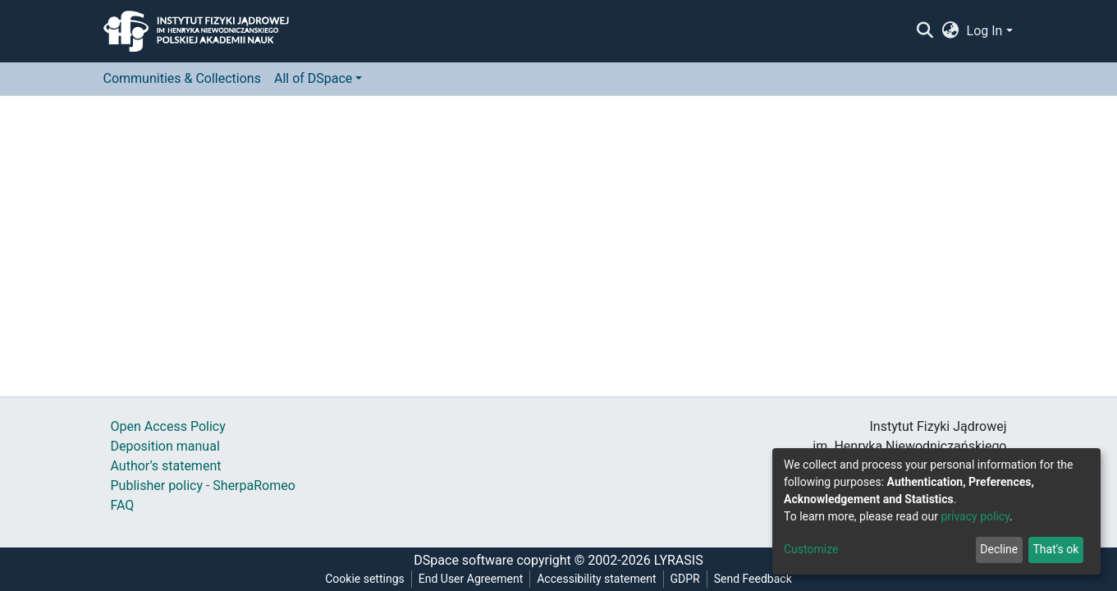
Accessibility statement (596, 578)
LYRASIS (678, 560)
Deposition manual (165, 446)
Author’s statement (166, 466)
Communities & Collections (182, 78)
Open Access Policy (168, 426)
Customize (811, 549)
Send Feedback (753, 578)
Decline (999, 549)
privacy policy (975, 516)
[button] (950, 31)
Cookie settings (365, 578)
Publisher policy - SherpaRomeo (203, 485)
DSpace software (463, 560)
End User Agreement (471, 578)
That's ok (1055, 549)
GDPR (685, 578)
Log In (985, 31)
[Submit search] (925, 31)
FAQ (123, 505)
